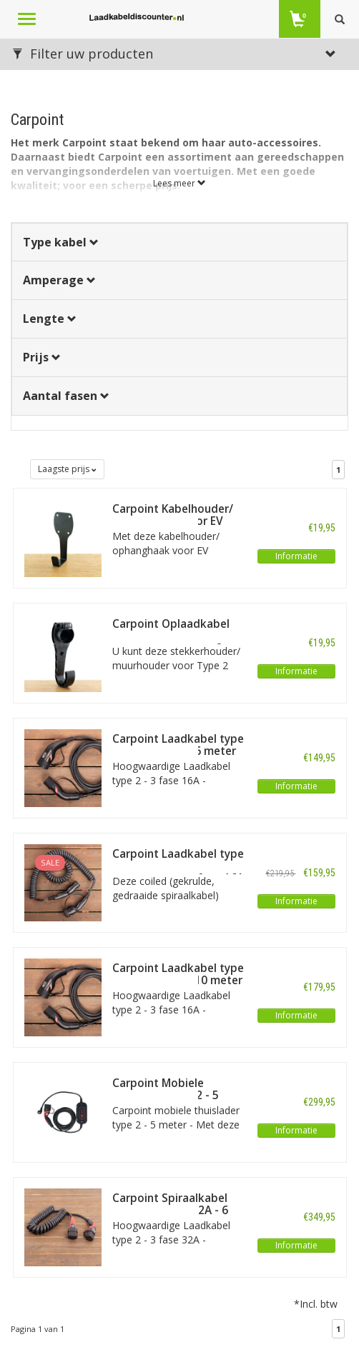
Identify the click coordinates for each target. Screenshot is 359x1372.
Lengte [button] (50, 318)
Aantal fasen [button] (66, 396)
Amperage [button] (59, 280)
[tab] (179, 242)
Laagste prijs (67, 469)
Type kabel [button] (61, 242)
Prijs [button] (42, 357)
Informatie (296, 556)
